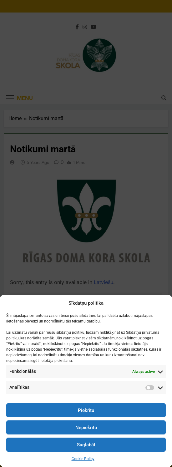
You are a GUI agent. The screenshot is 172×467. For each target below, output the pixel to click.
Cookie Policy (83, 459)
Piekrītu (86, 410)
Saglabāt (86, 445)
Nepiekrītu (86, 427)
